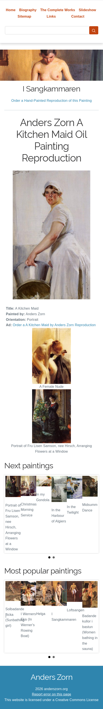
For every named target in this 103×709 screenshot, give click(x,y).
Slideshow (87, 10)
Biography (28, 10)
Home (11, 10)
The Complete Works (57, 10)
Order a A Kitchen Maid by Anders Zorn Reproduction (54, 325)
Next (92, 513)
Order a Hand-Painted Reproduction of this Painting (51, 100)
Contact (77, 16)
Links (51, 16)
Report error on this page (51, 694)
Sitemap (24, 16)
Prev (11, 513)
